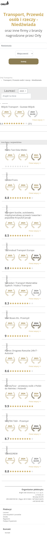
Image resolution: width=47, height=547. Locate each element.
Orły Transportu (6, 77)
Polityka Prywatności (10, 521)
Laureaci (6, 512)
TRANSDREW (11, 453)
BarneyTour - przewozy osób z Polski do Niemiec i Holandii (23, 387)
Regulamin (6, 519)
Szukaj (23, 61)
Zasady (5, 517)
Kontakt (7, 533)
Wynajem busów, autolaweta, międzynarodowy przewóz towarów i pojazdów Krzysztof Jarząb (23, 215)
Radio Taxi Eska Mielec (16, 149)
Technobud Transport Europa (19, 250)
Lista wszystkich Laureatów (12, 515)
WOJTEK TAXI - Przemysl (16, 421)
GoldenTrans (11, 180)
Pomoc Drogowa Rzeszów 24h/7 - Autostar (21, 352)
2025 (22, 91)
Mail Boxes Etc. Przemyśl (17, 318)
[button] (22, 120)
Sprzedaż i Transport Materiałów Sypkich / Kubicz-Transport (21, 284)
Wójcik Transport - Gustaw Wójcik (18, 106)
